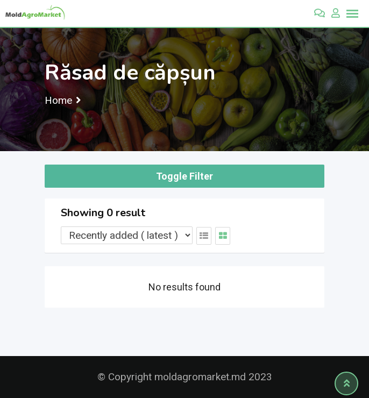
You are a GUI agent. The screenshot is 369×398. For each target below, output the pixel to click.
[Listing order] (127, 235)
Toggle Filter (184, 176)
